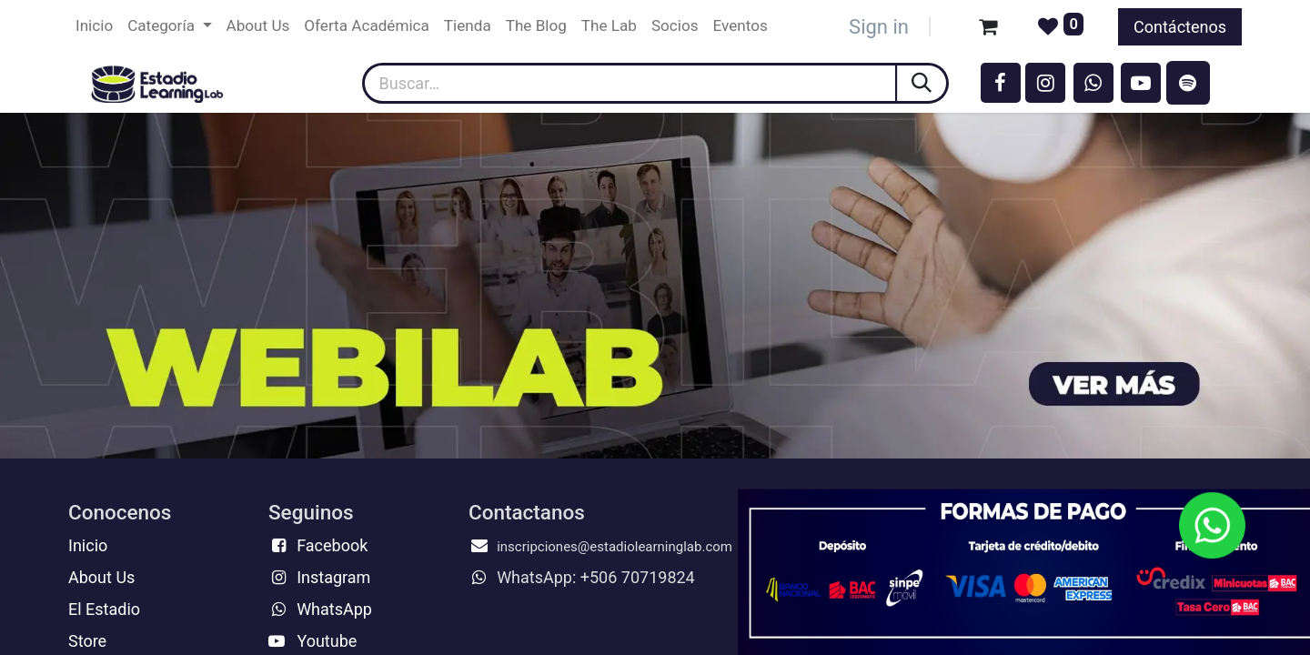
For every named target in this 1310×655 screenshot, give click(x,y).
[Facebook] (1001, 83)
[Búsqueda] (923, 83)
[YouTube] (1141, 83)
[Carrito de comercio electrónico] (987, 26)
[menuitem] (94, 26)
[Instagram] (1045, 83)
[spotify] (1188, 83)
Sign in (879, 26)
